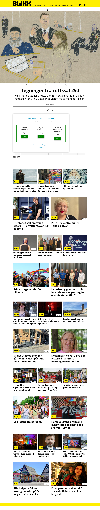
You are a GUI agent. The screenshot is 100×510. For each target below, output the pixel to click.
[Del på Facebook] (48, 110)
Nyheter (45, 5)
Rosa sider (65, 5)
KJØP (24, 136)
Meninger (58, 5)
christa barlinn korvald (70, 154)
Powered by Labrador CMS (50, 508)
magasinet (81, 154)
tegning (39, 154)
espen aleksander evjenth (28, 154)
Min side (41, 147)
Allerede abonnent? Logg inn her (41, 118)
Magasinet (38, 5)
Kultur (51, 5)
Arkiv (71, 5)
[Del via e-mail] (52, 110)
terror (51, 154)
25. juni (18, 154)
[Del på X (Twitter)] (50, 110)
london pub (58, 154)
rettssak (45, 154)
